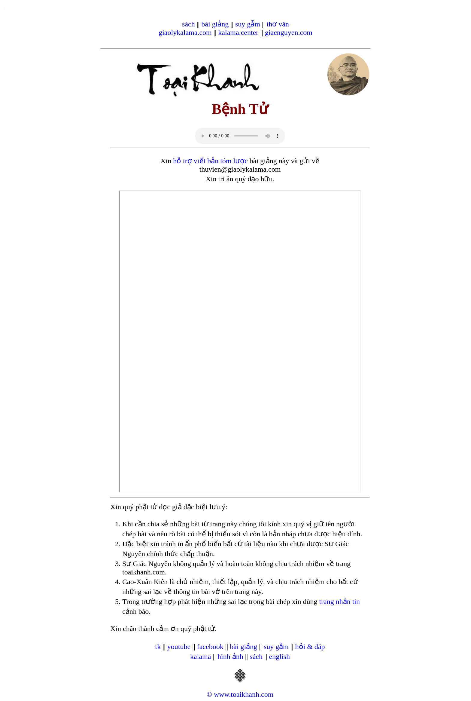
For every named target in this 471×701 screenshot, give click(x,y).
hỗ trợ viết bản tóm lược (210, 161)
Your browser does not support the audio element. (240, 136)
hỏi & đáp (310, 646)
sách (188, 24)
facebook (210, 646)
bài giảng (215, 24)
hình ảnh (230, 656)
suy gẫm (247, 24)
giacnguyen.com (288, 32)
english (279, 656)
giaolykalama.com (185, 32)
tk (158, 646)
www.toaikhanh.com (243, 694)
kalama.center (238, 32)
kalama (200, 656)
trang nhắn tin (339, 601)
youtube (178, 646)
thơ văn (278, 24)
